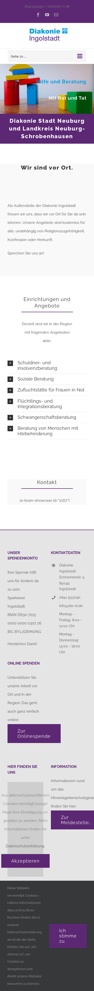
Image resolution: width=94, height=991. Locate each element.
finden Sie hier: (64, 806)
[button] (47, 365)
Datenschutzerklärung (25, 846)
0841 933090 (34, 6)
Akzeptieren (25, 861)
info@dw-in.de (59, 6)
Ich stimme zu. (68, 936)
